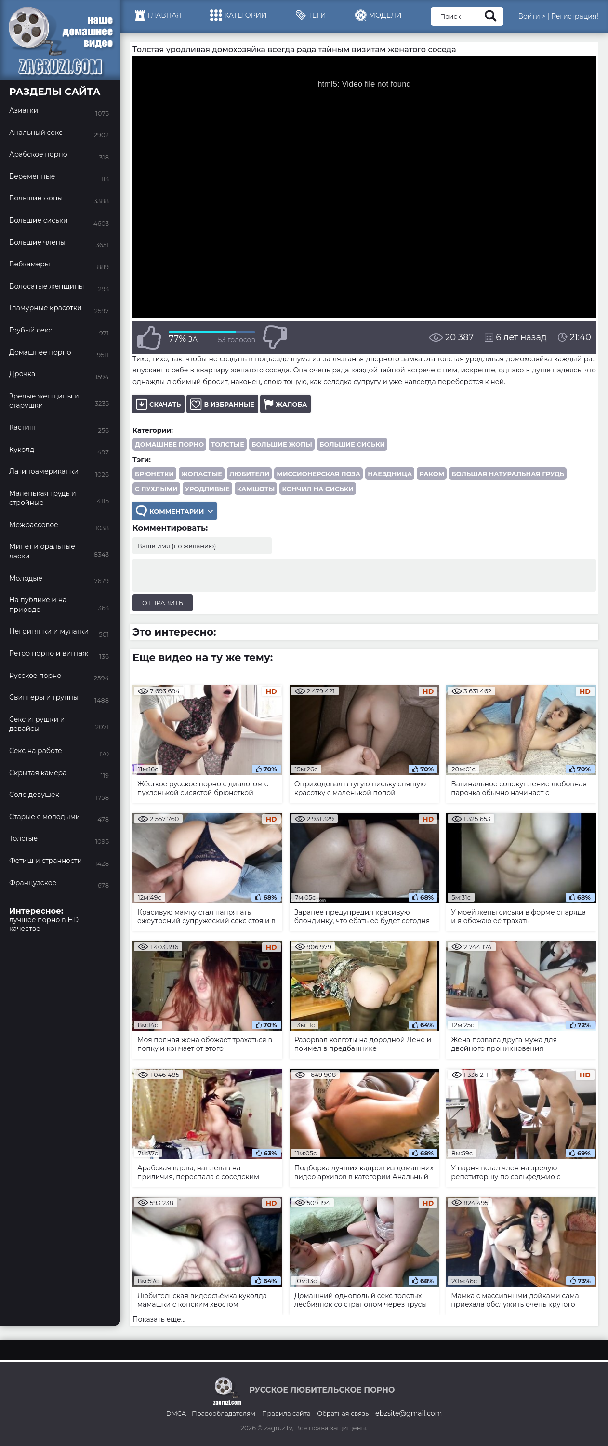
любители (249, 474)
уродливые (207, 488)
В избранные (222, 404)
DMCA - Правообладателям (210, 1413)
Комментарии (174, 511)
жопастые (201, 474)
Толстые (227, 444)
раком (431, 474)
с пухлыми (156, 488)
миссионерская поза (318, 474)
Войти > (531, 16)
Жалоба (285, 404)
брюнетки (154, 474)
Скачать (158, 404)
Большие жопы (281, 444)
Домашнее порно (169, 444)
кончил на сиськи (318, 488)
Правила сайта (286, 1413)
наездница (390, 474)
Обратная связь (343, 1413)
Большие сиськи (352, 444)
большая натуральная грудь (507, 474)
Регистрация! (574, 16)
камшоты (256, 488)
